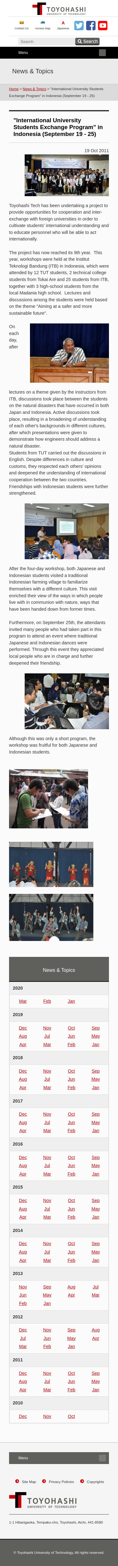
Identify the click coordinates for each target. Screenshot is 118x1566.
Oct (71, 1027)
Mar (23, 1001)
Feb (47, 1001)
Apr (22, 1044)
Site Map (29, 1482)
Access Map (43, 28)
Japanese (63, 28)
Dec (23, 1027)
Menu (57, 52)
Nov (47, 1027)
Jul (47, 1036)
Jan (71, 1001)
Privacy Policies (61, 1482)
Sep (96, 1027)
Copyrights (95, 1482)
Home (14, 89)
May (95, 1036)
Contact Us (22, 28)
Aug (23, 1036)
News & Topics (34, 89)
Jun (71, 1036)
